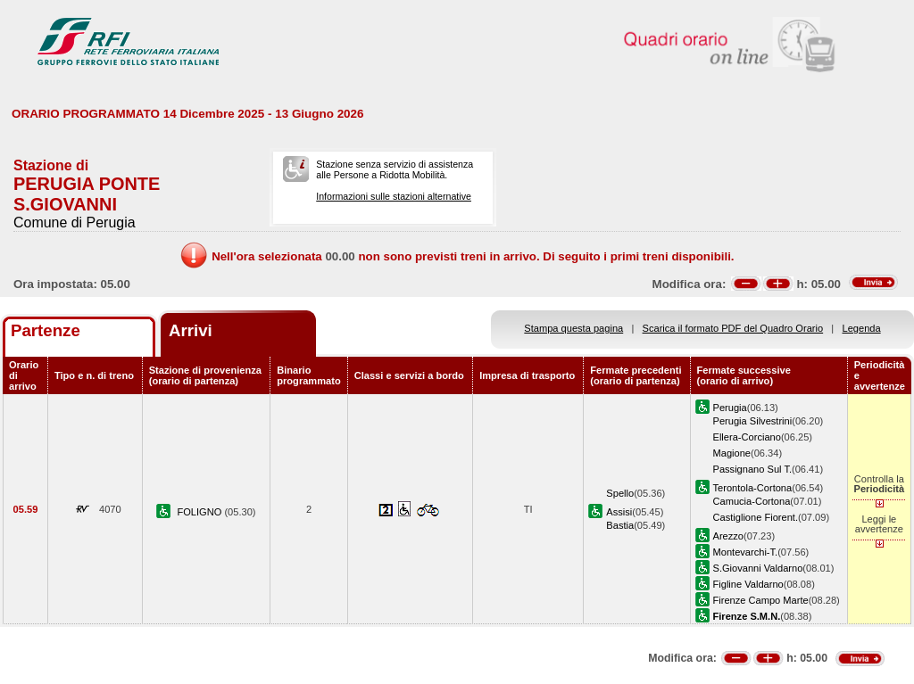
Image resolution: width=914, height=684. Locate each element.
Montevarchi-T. (745, 552)
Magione (732, 453)
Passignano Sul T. (752, 469)
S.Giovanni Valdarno (758, 568)
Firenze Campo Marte (761, 600)
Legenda (862, 328)
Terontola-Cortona (753, 487)
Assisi (619, 512)
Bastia (620, 525)
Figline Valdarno (748, 584)
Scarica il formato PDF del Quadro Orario (733, 328)
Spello (620, 493)
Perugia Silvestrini (753, 421)
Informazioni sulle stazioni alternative (393, 196)
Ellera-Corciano (747, 437)
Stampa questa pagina (573, 328)
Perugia (730, 407)
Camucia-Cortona (752, 501)
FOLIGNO (200, 512)
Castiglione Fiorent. (755, 517)
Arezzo (728, 536)
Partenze (45, 330)
